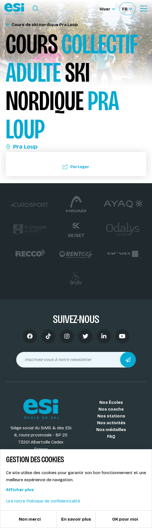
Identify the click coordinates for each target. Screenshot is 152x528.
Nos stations (111, 416)
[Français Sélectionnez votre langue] (127, 8)
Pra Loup (22, 146)
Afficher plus (20, 489)
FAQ (111, 436)
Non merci (30, 519)
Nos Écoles (111, 402)
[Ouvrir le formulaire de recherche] (35, 8)
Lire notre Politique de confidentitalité (43, 501)
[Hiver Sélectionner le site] (107, 8)
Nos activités (111, 422)
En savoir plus (76, 519)
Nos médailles (111, 429)
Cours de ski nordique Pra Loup (42, 25)
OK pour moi (125, 519)
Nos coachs (111, 409)
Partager (76, 166)
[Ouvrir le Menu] (143, 8)
